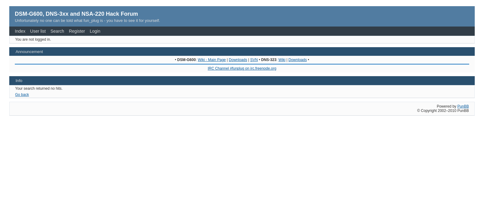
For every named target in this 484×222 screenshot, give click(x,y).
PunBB (463, 106)
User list (38, 31)
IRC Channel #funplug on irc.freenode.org (242, 68)
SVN (254, 60)
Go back (22, 94)
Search (57, 31)
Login (95, 31)
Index (20, 31)
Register (77, 31)
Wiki (282, 60)
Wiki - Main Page (212, 60)
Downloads (238, 60)
